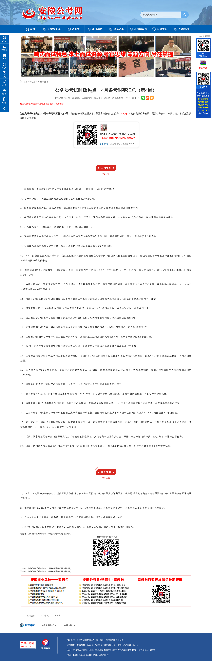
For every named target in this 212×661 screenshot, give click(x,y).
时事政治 (44, 82)
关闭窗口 (59, 615)
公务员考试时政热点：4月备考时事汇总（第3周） (50, 571)
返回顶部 (31, 615)
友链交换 (68, 625)
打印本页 (45, 615)
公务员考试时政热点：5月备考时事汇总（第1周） (50, 568)
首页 (25, 82)
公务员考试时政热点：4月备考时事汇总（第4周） (50, 533)
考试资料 (34, 82)
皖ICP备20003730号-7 (105, 645)
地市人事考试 (48, 625)
